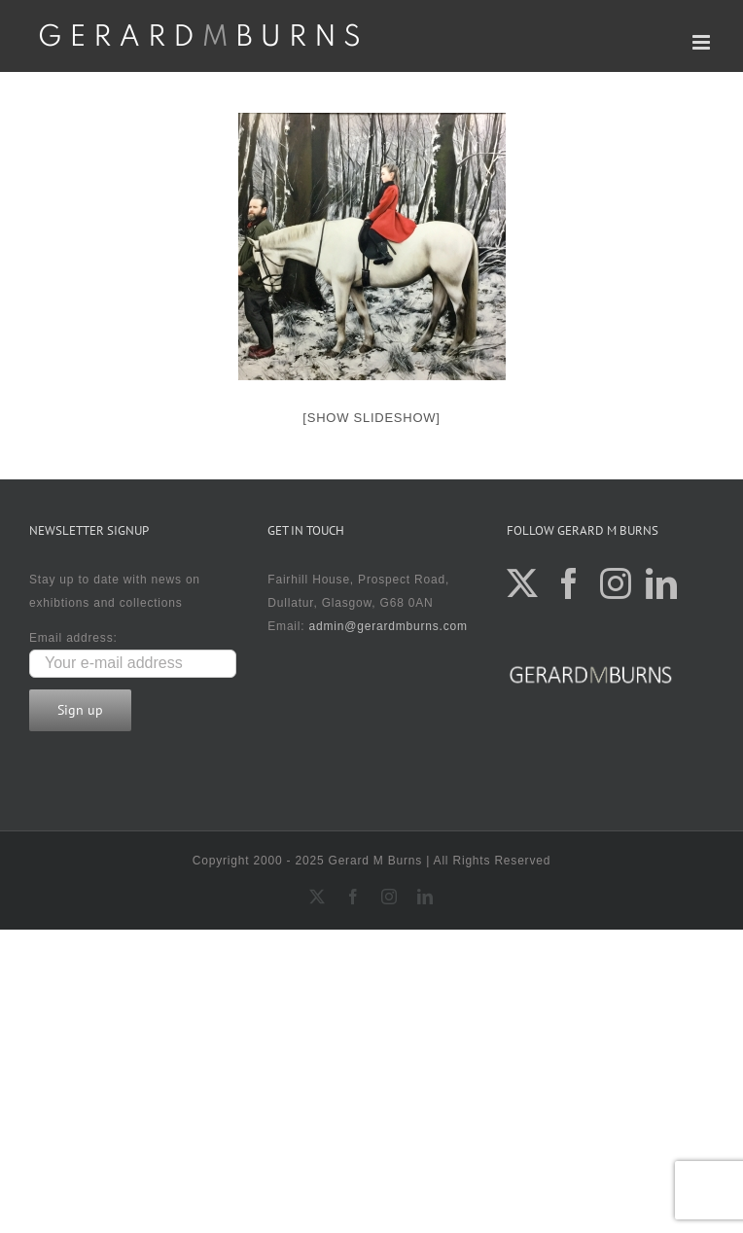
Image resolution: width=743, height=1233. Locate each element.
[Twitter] (523, 583)
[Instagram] (616, 583)
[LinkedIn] (662, 583)
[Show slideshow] (371, 417)
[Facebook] (569, 583)
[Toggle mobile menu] (703, 42)
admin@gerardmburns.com (388, 626)
